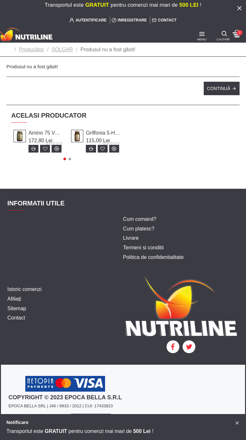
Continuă (218, 88)
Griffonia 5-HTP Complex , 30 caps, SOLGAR (103, 133)
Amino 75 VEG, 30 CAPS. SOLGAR (46, 133)
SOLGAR (62, 49)
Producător (31, 49)
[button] (64, 159)
